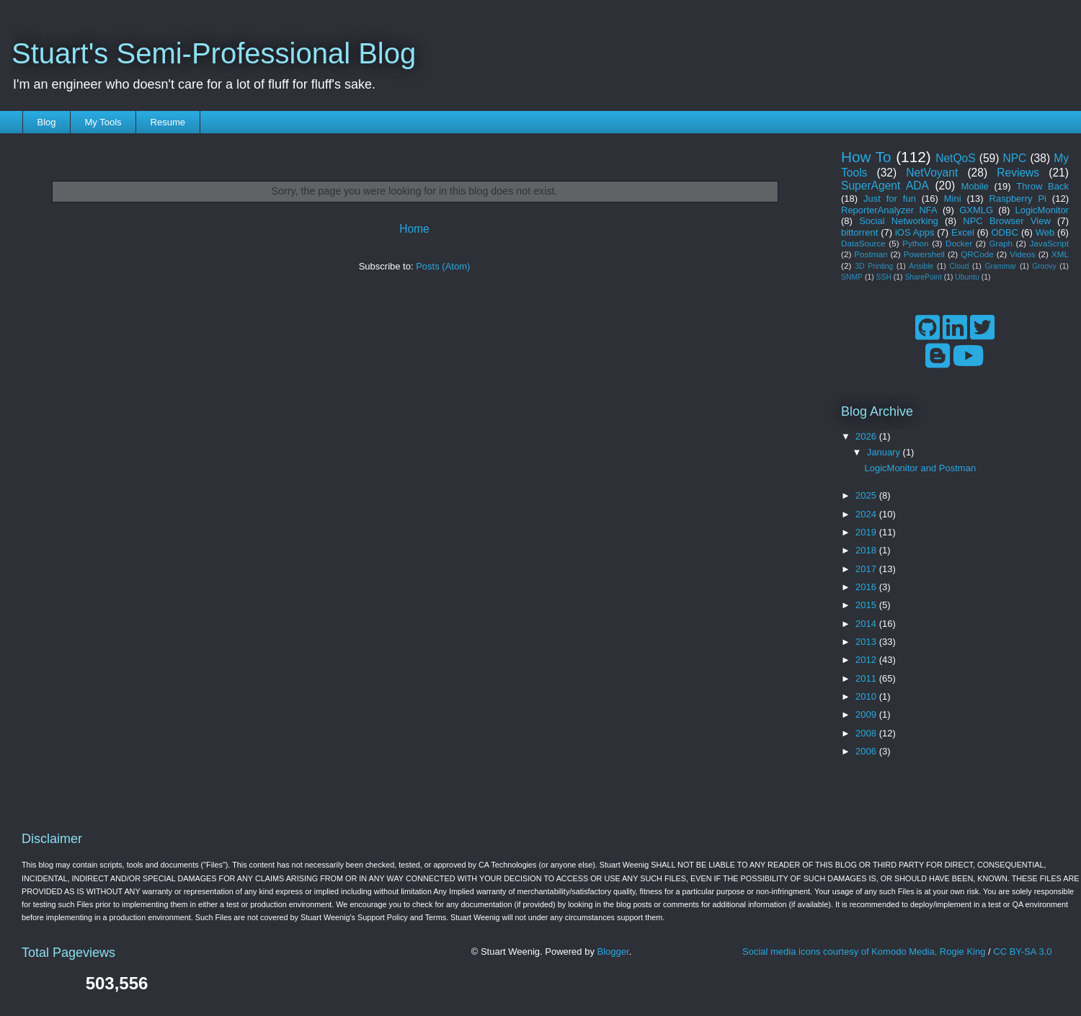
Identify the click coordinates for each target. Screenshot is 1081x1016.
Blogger (613, 951)
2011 (867, 678)
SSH (883, 277)
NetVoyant (932, 172)
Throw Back (1042, 186)
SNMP (852, 277)
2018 (867, 550)
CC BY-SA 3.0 (1022, 951)
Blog (46, 122)
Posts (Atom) (443, 266)
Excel (962, 232)
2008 (867, 733)
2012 (867, 659)
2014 (867, 623)
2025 (867, 495)
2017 (867, 568)
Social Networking (898, 220)
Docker (959, 243)
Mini (952, 198)
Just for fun (889, 198)
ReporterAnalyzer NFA (889, 210)
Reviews (1018, 172)
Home (414, 229)
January (885, 452)
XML (1060, 254)
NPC (1014, 158)
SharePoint (922, 277)
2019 (867, 532)
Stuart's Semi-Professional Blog (214, 53)
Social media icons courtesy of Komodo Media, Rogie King (863, 951)
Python (915, 243)
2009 (867, 714)
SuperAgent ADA (885, 185)
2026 (867, 436)
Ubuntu (967, 277)
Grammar (1000, 266)
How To (866, 156)
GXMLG (976, 210)
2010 (867, 696)
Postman (870, 254)
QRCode (977, 254)
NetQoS (955, 158)
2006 (867, 751)
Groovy (1044, 266)
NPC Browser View (1007, 220)
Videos (1023, 254)
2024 (867, 514)
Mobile (975, 186)
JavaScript (1049, 243)
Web (1045, 232)
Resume (168, 122)
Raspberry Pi (1017, 198)
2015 (867, 605)
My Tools (103, 122)
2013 (867, 641)
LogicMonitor (1042, 210)
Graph (1001, 243)
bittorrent (859, 232)
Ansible (921, 266)
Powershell (924, 254)
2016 (867, 586)
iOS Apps (914, 232)
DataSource (863, 243)
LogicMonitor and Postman (920, 468)
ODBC (1004, 232)
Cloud (959, 266)
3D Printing (874, 266)
